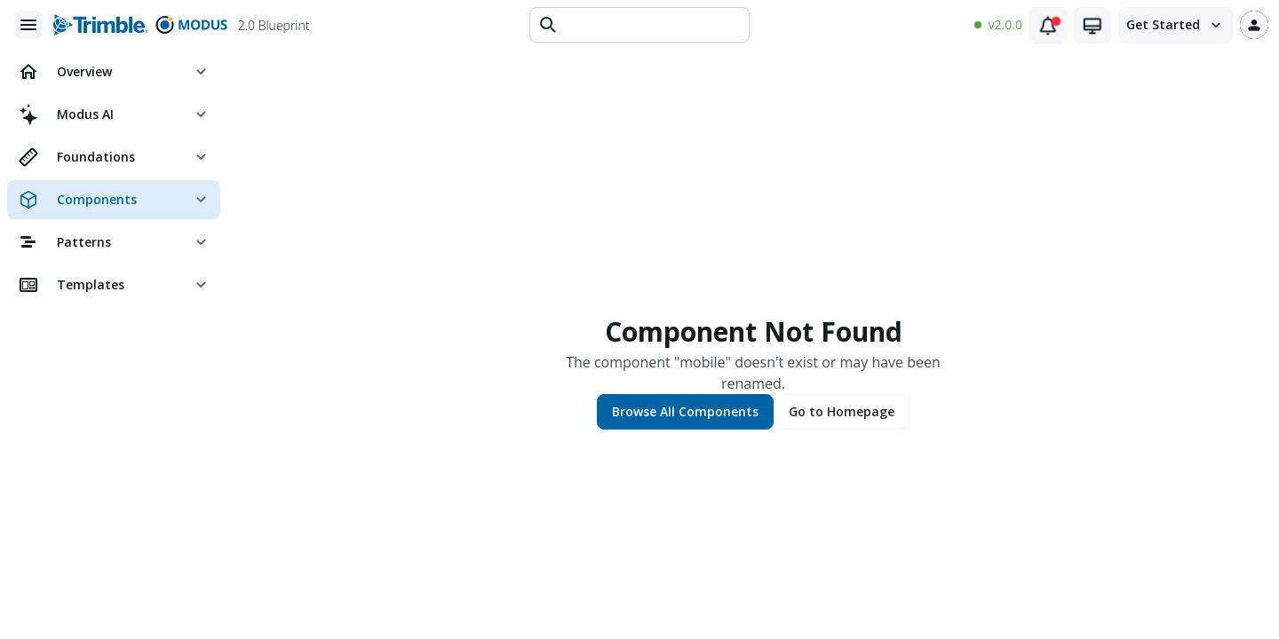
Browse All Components (685, 411)
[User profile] (1254, 25)
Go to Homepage (841, 411)
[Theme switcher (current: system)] (1092, 25)
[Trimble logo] (100, 25)
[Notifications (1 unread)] (1048, 25)
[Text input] (652, 25)
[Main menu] (28, 25)
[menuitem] (113, 71)
